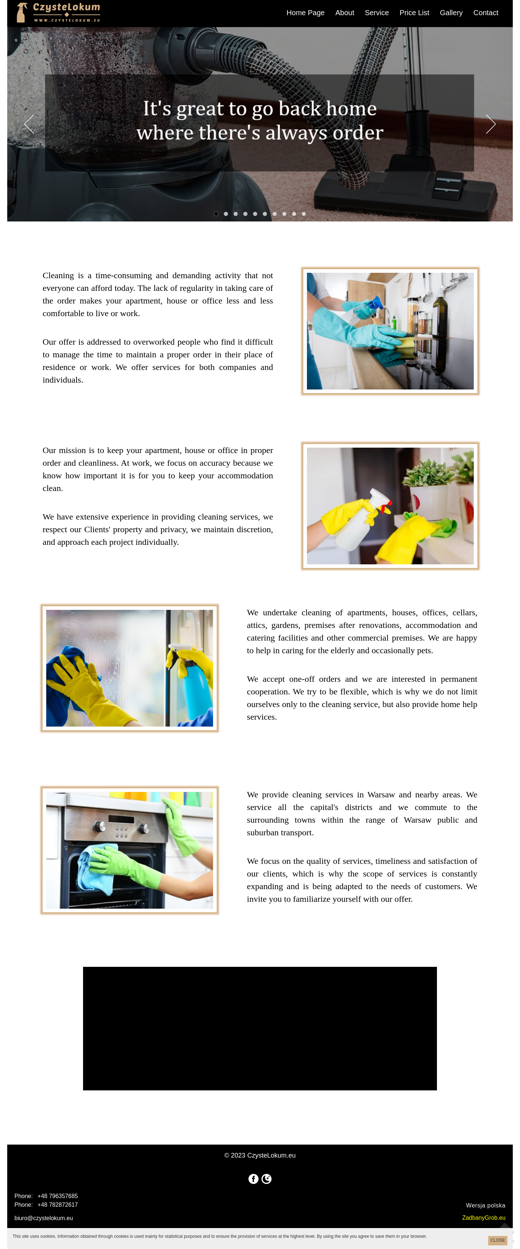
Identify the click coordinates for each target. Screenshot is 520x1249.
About (344, 13)
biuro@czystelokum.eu (43, 1218)
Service (377, 13)
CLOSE (497, 1240)
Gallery (451, 13)
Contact (485, 13)
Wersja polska (486, 1205)
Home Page (306, 13)
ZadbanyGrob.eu (484, 1218)
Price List (414, 13)
